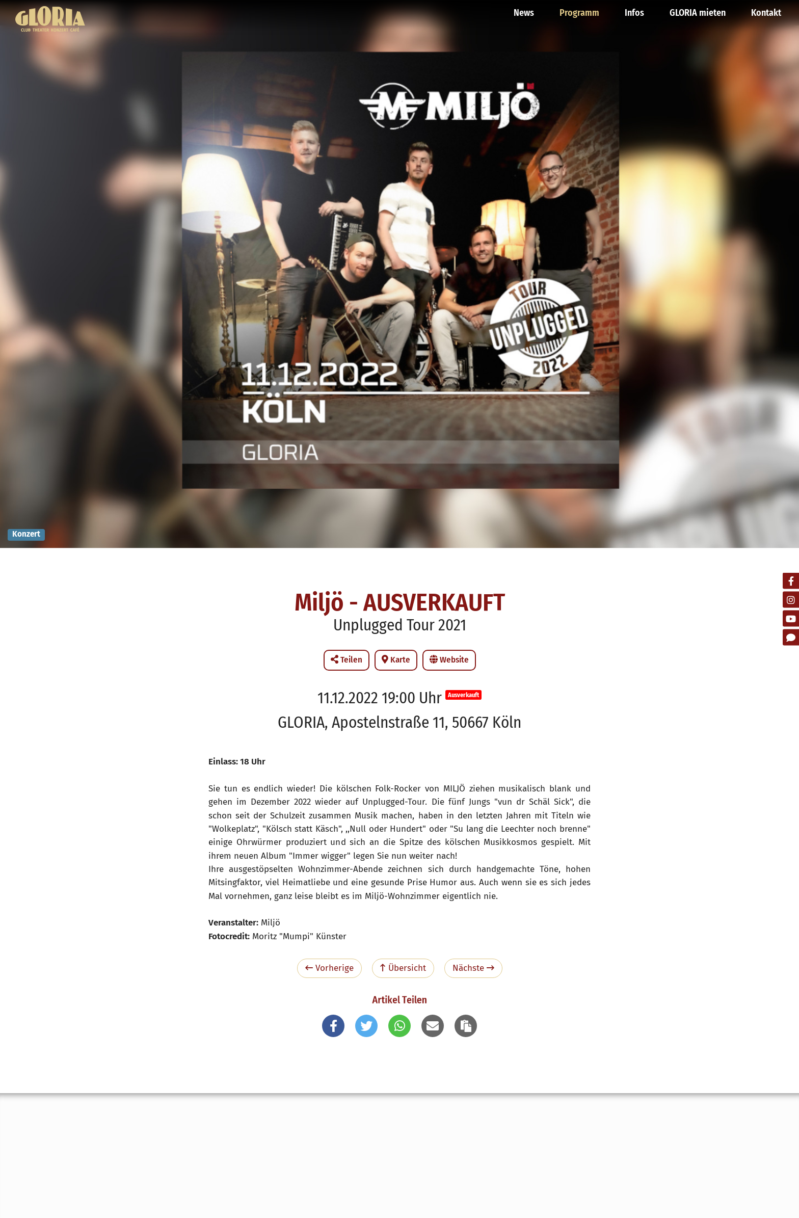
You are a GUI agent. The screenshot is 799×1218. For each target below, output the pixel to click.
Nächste (473, 968)
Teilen (346, 659)
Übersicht (403, 968)
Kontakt (766, 12)
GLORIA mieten (698, 12)
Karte (396, 659)
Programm (579, 12)
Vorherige (329, 968)
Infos (634, 12)
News (524, 12)
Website (449, 659)
